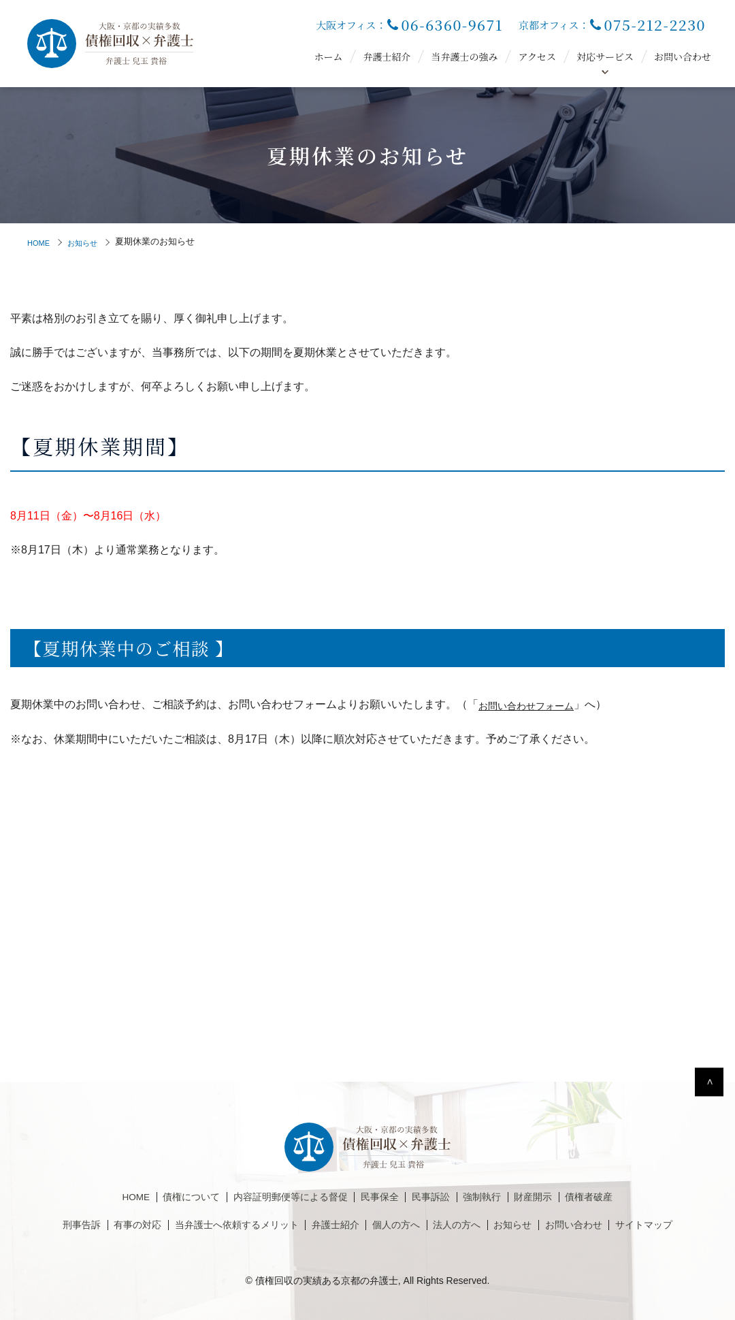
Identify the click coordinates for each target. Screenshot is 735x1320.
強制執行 (496, 1197)
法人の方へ (467, 1225)
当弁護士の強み (464, 56)
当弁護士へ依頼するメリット (222, 1225)
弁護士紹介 (386, 56)
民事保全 (382, 1197)
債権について (171, 1197)
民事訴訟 (439, 1197)
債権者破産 (614, 1197)
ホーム (328, 56)
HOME (40, 241)
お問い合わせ (682, 56)
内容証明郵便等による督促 (282, 1197)
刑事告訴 (48, 1225)
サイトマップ (675, 1225)
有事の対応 (110, 1225)
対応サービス (605, 56)
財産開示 (552, 1197)
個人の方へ (400, 1225)
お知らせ (89, 241)
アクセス (537, 56)
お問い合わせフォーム (532, 704)
